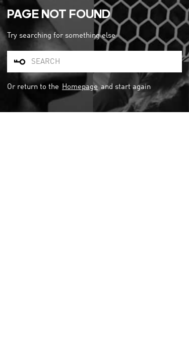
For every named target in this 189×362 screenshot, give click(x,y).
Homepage (80, 87)
